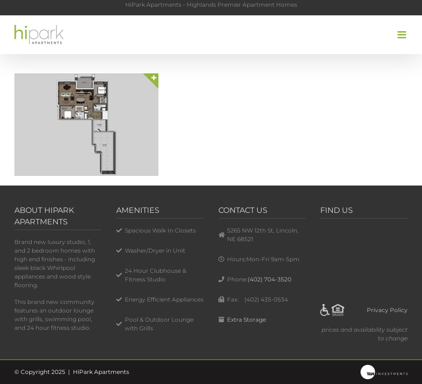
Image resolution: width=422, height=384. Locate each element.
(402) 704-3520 (269, 279)
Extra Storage (246, 319)
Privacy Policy (387, 310)
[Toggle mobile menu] (403, 35)
